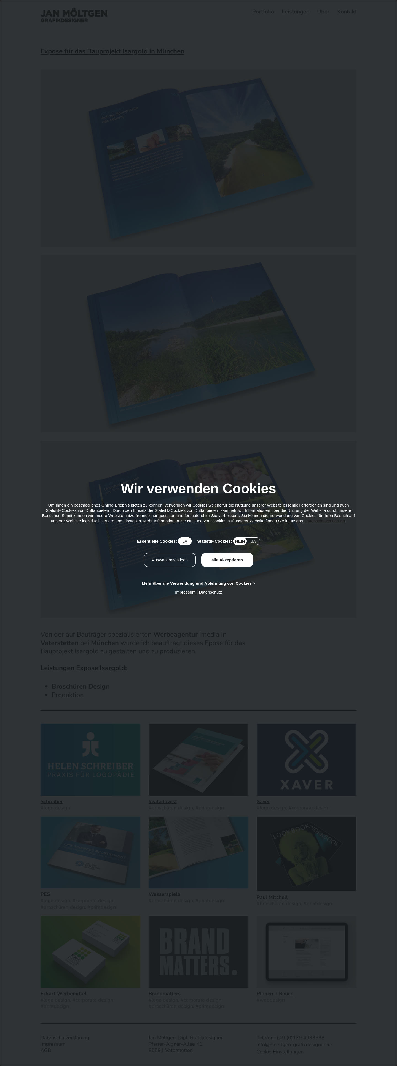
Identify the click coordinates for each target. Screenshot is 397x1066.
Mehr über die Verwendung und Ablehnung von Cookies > (198, 583)
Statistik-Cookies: (228, 541)
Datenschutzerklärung (325, 520)
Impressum (185, 592)
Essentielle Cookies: (164, 541)
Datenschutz (210, 592)
